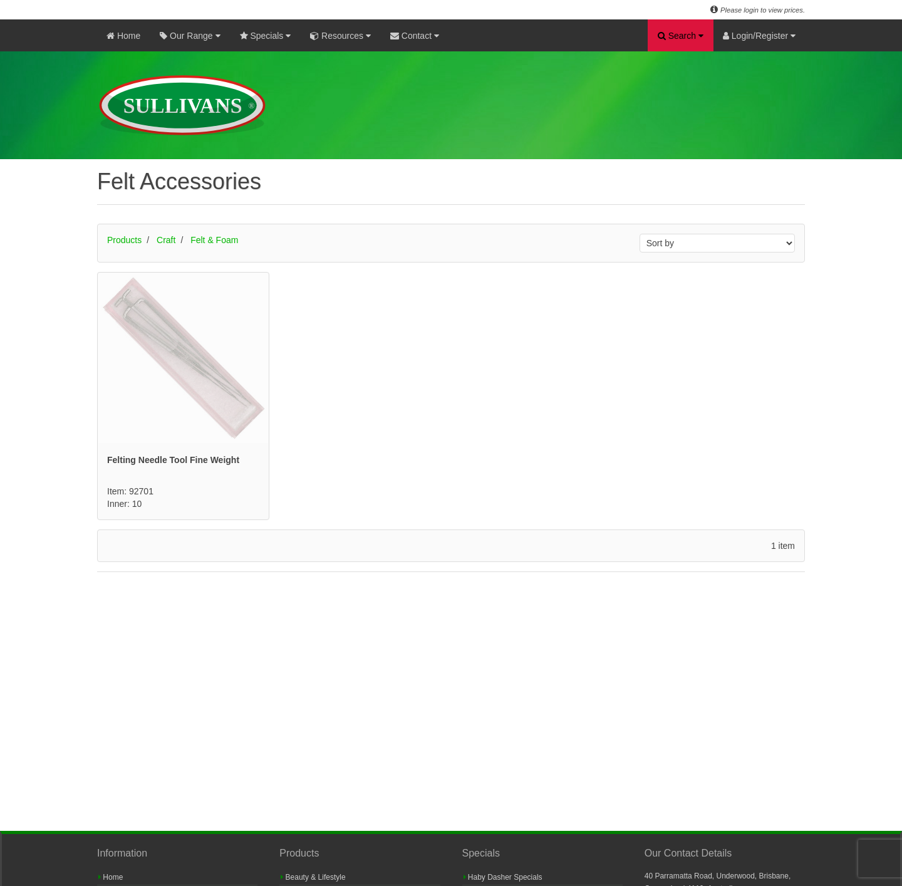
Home (123, 36)
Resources (340, 36)
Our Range (190, 36)
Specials (265, 36)
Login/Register (759, 36)
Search (680, 36)
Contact (414, 36)
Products (124, 240)
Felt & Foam (214, 240)
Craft (166, 240)
